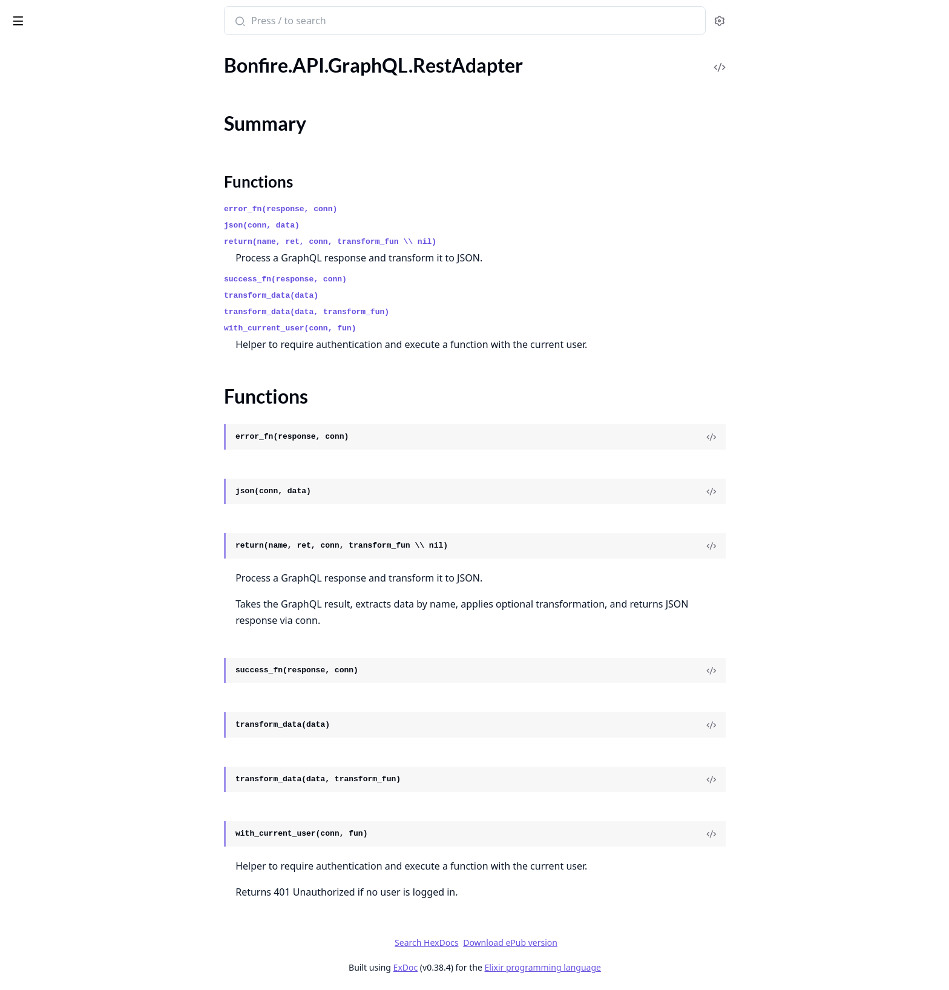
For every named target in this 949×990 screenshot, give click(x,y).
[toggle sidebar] (165, 19)
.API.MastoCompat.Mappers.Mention (85, 367)
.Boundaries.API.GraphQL (62, 727)
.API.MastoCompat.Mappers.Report (83, 416)
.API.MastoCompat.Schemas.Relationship (85, 596)
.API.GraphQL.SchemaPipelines (73, 171)
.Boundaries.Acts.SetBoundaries (75, 792)
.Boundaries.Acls (42, 776)
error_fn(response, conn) (371, 209)
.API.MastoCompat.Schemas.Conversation (85, 514)
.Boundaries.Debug (48, 890)
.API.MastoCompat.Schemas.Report (83, 612)
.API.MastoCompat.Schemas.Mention (85, 547)
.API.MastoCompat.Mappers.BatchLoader (85, 302)
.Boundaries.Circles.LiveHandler (74, 858)
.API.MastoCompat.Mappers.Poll (77, 400)
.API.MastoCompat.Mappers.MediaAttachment (85, 351)
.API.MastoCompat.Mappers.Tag (75, 465)
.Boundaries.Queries (50, 972)
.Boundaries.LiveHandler (59, 939)
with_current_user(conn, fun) (381, 328)
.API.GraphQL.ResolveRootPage (75, 81)
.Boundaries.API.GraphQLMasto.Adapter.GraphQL (85, 759)
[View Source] (802, 437)
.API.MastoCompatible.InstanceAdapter (85, 678)
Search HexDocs (517, 943)
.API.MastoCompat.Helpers (65, 253)
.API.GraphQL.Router (53, 155)
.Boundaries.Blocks (47, 809)
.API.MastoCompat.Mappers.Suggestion (85, 449)
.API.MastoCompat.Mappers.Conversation (85, 318)
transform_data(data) (362, 295)
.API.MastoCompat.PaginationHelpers (85, 482)
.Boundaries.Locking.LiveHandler (76, 956)
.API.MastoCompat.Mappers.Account (85, 286)
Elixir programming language (633, 967)
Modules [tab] (73, 54)
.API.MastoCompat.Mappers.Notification (85, 384)
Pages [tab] (21, 54)
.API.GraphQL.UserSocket (62, 220)
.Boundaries (33, 710)
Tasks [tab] (133, 54)
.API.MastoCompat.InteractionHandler (85, 269)
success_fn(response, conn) (376, 279)
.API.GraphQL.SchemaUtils (64, 188)
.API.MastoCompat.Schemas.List (76, 531)
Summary (41, 119)
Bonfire (56, 15)
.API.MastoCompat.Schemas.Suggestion (85, 645)
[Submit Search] (329, 22)
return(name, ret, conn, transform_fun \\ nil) (421, 241)
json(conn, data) (352, 225)
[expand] (169, 67)
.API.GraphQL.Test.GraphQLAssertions (85, 204)
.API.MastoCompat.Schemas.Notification (85, 563)
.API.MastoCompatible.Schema (73, 694)
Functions (42, 133)
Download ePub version (601, 942)
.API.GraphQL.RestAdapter (65, 97)
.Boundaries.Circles (48, 841)
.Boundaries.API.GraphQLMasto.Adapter (85, 743)
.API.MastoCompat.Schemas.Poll (76, 580)
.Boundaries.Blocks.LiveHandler (74, 825)
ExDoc (496, 967)
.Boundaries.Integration (57, 923)
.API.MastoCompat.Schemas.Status (82, 629)
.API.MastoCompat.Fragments (72, 237)
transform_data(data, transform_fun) (397, 311)
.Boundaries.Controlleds (59, 874)
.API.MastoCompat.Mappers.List (76, 335)
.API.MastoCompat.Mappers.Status (82, 433)
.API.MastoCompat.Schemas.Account (85, 498)
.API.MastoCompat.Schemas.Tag (75, 661)
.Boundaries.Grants (48, 907)
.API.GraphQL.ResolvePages (67, 65)
